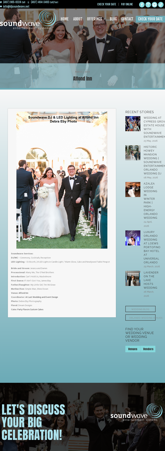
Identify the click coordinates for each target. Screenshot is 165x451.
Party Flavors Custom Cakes (30, 309)
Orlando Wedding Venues (142, 318)
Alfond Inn (23, 293)
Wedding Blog (140, 309)
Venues (132, 349)
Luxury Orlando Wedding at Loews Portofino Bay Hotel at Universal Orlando (152, 247)
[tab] (133, 349)
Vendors (148, 349)
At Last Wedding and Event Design (41, 297)
